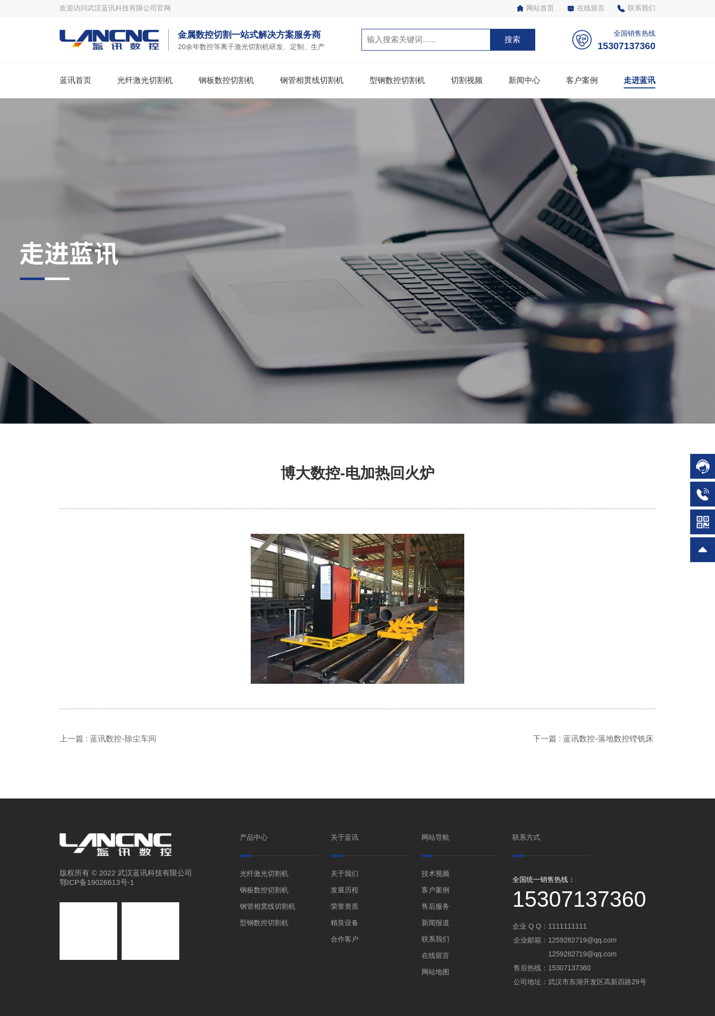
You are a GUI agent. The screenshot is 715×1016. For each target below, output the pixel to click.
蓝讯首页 (75, 80)
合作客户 (344, 939)
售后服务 (435, 906)
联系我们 (636, 8)
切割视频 (467, 80)
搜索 (512, 39)
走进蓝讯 (639, 80)
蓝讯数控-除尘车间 (125, 738)
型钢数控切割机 (397, 80)
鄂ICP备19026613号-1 (97, 882)
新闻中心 (524, 80)
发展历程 (344, 890)
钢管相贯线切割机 (312, 80)
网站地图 (435, 972)
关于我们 (344, 873)
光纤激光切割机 (145, 80)
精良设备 (344, 923)
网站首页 (535, 8)
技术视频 (435, 873)
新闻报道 (435, 923)
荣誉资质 (344, 906)
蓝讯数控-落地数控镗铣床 (609, 738)
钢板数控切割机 (226, 80)
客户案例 (582, 80)
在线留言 (586, 8)
